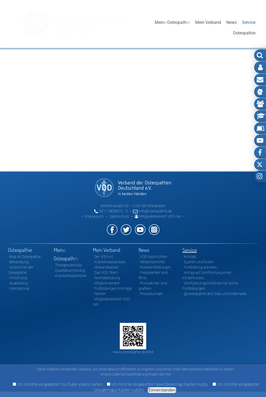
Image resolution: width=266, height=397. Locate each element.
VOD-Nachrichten (153, 257)
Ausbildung (18, 283)
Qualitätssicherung (70, 270)
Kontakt (190, 257)
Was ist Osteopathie (25, 257)
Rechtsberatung (107, 278)
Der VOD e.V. (103, 257)
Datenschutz (119, 216)
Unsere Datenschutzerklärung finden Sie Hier (135, 374)
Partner (100, 294)
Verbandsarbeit (106, 267)
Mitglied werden (107, 283)
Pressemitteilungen (155, 267)
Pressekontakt (151, 294)
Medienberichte (152, 262)
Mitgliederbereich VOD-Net (158, 216)
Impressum (94, 216)
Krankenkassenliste (70, 276)
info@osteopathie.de (152, 211)
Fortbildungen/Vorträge (113, 288)
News (231, 27)
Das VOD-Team (106, 272)
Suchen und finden (199, 262)
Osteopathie (138, 27)
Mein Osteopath (172, 27)
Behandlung (19, 262)
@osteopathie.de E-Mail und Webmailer (215, 294)
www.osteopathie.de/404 (133, 352)
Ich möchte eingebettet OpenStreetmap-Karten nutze (157, 384)
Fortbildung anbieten (200, 267)
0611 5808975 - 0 (111, 211)
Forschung (18, 278)
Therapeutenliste (68, 265)
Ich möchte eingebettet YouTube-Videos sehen (58, 384)
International (19, 288)
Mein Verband (208, 27)
